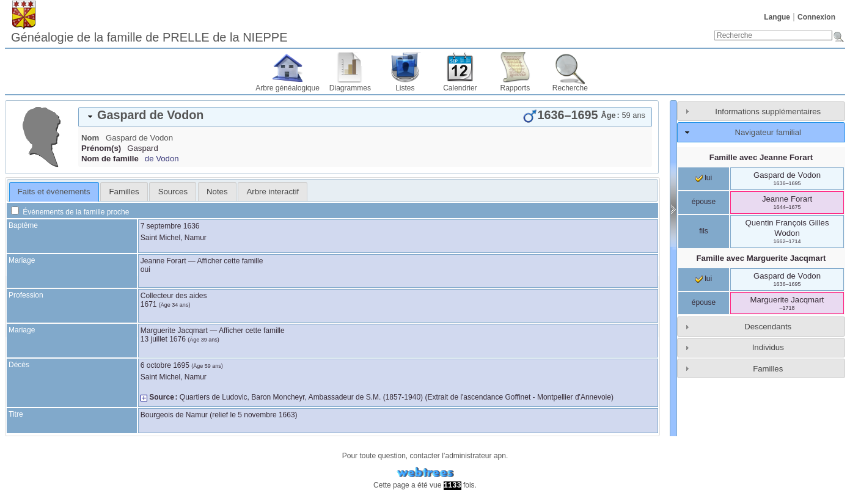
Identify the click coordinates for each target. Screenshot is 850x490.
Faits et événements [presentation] (54, 191)
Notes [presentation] (217, 191)
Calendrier (460, 88)
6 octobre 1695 (165, 365)
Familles (768, 368)
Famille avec (761, 157)
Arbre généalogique (287, 88)
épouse (704, 201)
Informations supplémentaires (768, 111)
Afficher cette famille (230, 261)
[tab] (365, 116)
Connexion (816, 17)
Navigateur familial (768, 132)
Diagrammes (350, 88)
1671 (149, 304)
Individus (768, 347)
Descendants (767, 326)
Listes (404, 88)
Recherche (570, 88)
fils (703, 231)
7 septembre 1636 (170, 226)
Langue (777, 17)
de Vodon (162, 158)
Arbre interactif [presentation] (273, 191)
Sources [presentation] (173, 191)
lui (703, 178)
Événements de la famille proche (70, 212)
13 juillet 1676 (163, 339)
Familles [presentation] (124, 191)
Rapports (515, 88)
